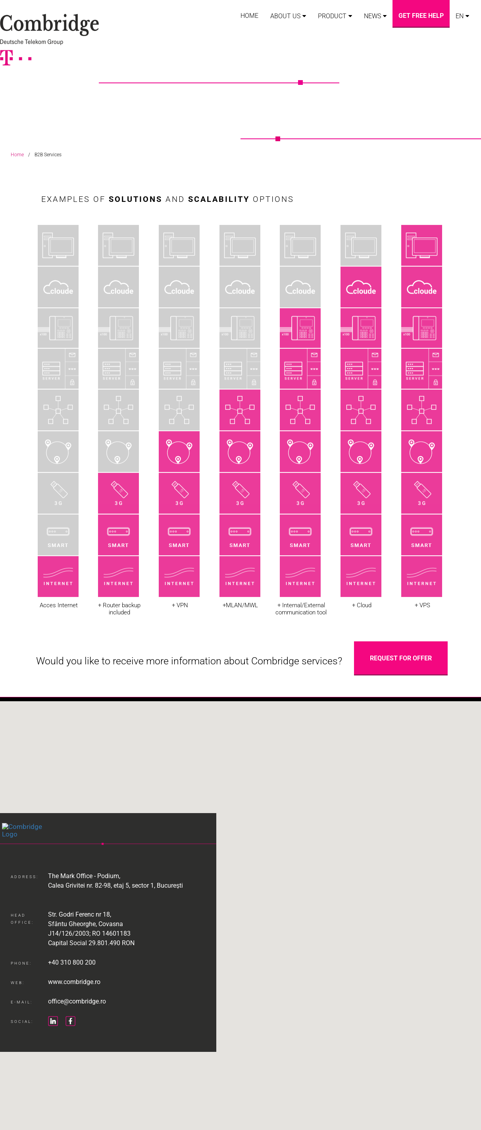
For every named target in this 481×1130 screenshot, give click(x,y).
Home (249, 15)
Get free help (421, 15)
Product (332, 16)
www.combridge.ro (74, 991)
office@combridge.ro (77, 1011)
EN (460, 16)
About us (285, 16)
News (372, 16)
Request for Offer (401, 658)
